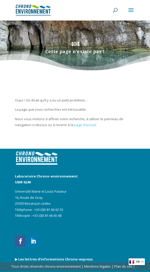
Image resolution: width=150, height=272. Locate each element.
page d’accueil (85, 125)
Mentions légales (97, 266)
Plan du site (123, 266)
